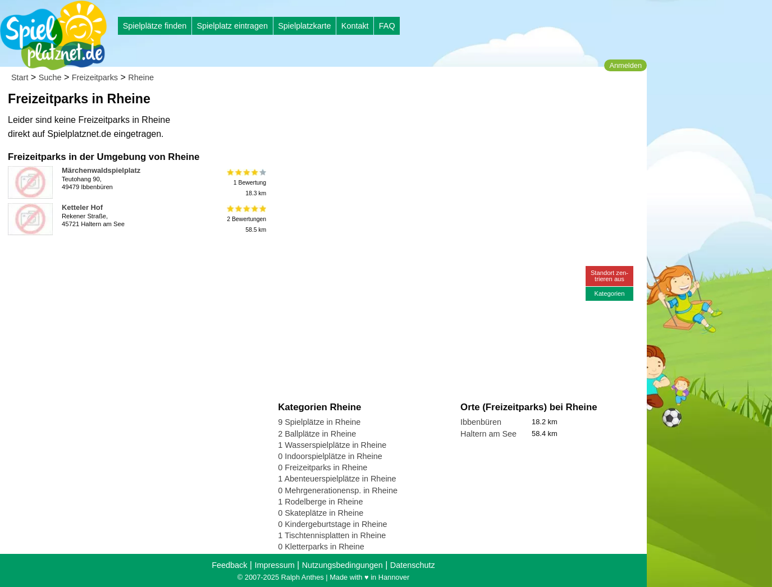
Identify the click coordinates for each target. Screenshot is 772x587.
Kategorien (609, 293)
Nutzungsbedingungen (342, 565)
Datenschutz (412, 565)
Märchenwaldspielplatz (101, 170)
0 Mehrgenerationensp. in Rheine (338, 490)
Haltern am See (488, 433)
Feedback (229, 565)
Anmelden (625, 65)
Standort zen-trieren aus (609, 275)
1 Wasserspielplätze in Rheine (332, 445)
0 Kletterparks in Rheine (321, 546)
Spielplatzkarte (304, 25)
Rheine (141, 77)
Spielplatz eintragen (232, 25)
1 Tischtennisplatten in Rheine (332, 535)
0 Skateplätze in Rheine (320, 512)
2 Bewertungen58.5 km (245, 219)
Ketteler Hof (82, 207)
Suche (50, 77)
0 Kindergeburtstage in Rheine (332, 524)
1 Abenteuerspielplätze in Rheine (337, 478)
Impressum (274, 565)
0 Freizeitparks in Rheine (322, 467)
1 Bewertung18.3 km (245, 182)
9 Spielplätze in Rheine (319, 422)
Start (19, 77)
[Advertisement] (405, 106)
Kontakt (355, 25)
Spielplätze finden (155, 25)
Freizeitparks (95, 77)
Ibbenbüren (480, 422)
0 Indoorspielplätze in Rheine (330, 456)
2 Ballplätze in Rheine (317, 433)
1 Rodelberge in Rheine (320, 501)
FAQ (387, 25)
